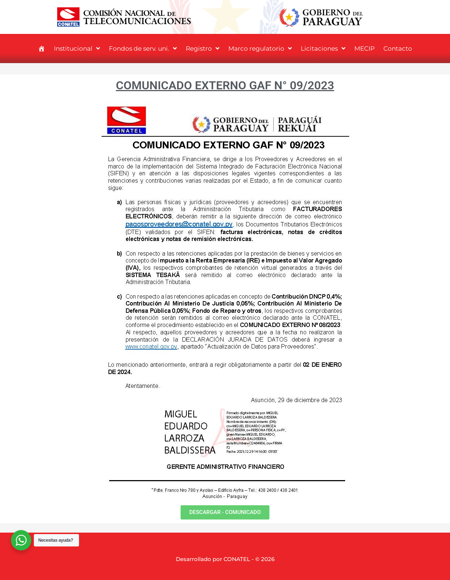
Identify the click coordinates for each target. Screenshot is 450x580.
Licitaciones (323, 48)
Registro (203, 48)
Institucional (77, 48)
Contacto (397, 48)
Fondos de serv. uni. (143, 48)
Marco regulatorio (260, 48)
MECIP (364, 48)
